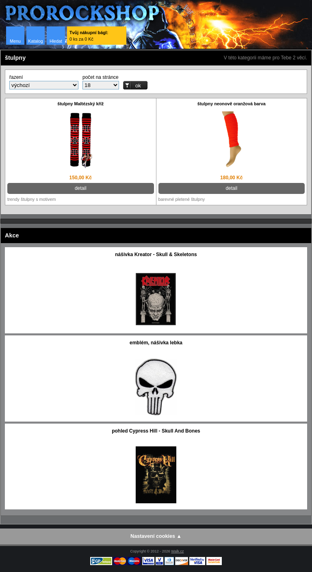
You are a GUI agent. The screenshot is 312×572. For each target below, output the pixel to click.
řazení (16, 77)
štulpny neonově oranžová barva (231, 103)
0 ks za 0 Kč (88, 35)
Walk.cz (177, 551)
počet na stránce (100, 77)
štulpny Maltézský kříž (80, 103)
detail (81, 188)
